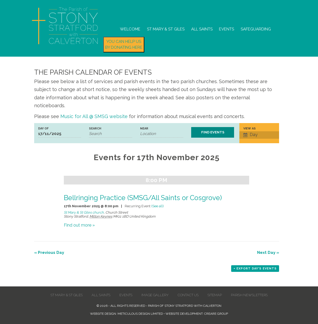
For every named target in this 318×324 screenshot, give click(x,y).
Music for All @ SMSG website (94, 116)
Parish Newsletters (249, 295)
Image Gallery (155, 295)
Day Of (43, 128)
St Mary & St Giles (166, 29)
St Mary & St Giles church (84, 212)
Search (95, 128)
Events (226, 29)
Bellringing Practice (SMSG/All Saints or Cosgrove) (143, 198)
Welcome (130, 29)
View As (249, 128)
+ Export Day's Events (255, 268)
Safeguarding (256, 29)
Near (144, 128)
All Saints (202, 29)
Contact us (188, 295)
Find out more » (79, 225)
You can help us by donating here (123, 44)
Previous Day (49, 252)
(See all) (157, 206)
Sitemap (215, 295)
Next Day (268, 252)
